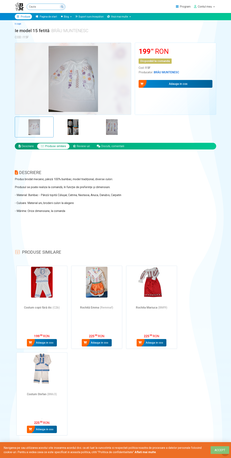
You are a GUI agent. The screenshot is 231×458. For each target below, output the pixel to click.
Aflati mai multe (145, 452)
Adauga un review (32, 408)
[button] (118, 16)
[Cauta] (46, 7)
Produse (23, 16)
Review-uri (82, 147)
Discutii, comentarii (112, 147)
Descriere (26, 147)
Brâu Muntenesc (166, 72)
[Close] (220, 450)
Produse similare (54, 147)
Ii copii (18, 24)
